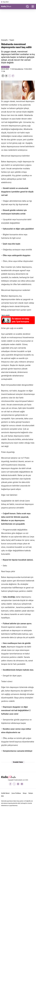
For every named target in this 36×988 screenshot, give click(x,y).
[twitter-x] (14, 784)
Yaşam (11, 40)
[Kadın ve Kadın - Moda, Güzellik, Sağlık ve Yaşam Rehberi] (7, 6)
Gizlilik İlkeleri (5, 793)
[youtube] (21, 784)
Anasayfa (4, 40)
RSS (2, 796)
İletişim (31, 793)
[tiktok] (25, 784)
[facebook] (10, 784)
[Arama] (27, 6)
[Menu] (33, 6)
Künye (25, 793)
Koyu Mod (5, 2)
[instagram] (18, 784)
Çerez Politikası (16, 793)
